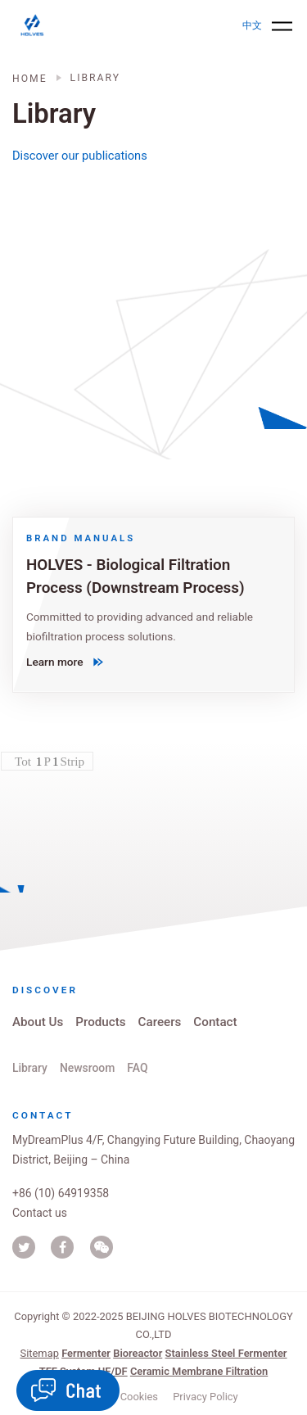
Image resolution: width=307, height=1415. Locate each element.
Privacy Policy (205, 1396)
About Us (37, 1022)
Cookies (139, 1396)
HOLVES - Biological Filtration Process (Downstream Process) (135, 576)
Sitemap (39, 1353)
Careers (160, 1022)
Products (100, 1022)
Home (29, 78)
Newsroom (87, 1067)
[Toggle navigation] (282, 26)
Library (29, 1067)
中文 (252, 25)
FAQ (137, 1067)
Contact (215, 1022)
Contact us (39, 1212)
